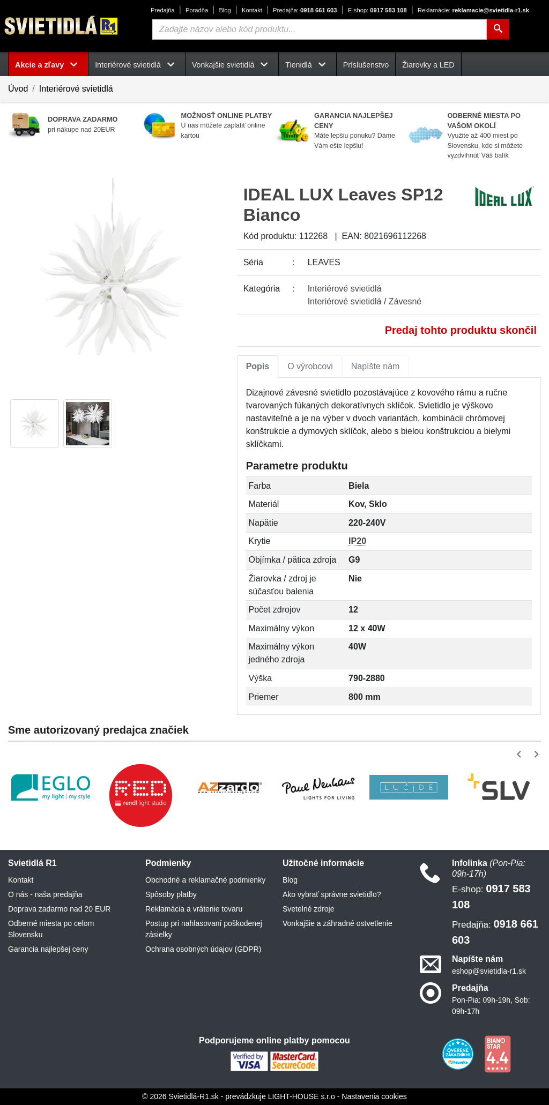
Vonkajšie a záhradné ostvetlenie (337, 923)
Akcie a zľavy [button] (48, 65)
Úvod (18, 88)
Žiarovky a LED (428, 65)
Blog (225, 10)
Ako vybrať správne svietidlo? (332, 894)
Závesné (405, 301)
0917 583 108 (377, 10)
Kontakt (252, 10)
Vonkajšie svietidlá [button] (232, 65)
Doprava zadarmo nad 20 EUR (59, 909)
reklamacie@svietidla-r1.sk (473, 10)
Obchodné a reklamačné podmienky (205, 880)
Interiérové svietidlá (76, 88)
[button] (521, 754)
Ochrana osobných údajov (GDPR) (203, 949)
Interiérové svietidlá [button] (137, 65)
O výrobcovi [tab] (309, 366)
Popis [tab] (258, 366)
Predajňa (163, 10)
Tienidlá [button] (307, 65)
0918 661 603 (305, 10)
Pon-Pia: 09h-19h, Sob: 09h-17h (491, 1006)
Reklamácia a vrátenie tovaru (193, 909)
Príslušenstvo (366, 65)
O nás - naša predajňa (45, 894)
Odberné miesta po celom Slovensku (51, 929)
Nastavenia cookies (374, 1096)
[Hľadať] (498, 29)
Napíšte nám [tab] (375, 366)
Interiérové (345, 288)
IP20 (357, 541)
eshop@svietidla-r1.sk (489, 971)
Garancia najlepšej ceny (48, 949)
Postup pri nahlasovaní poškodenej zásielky (203, 929)
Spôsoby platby (171, 894)
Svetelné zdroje (309, 909)
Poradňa (197, 10)
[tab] (258, 366)
